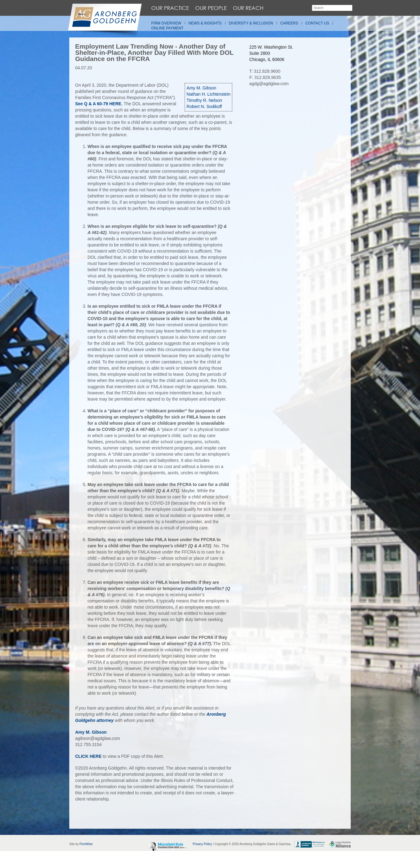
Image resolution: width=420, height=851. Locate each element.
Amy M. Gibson (201, 87)
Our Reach (248, 8)
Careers (289, 23)
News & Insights (204, 23)
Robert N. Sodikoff (204, 106)
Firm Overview (166, 23)
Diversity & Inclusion (251, 23)
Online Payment (167, 28)
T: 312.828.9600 (264, 71)
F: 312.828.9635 (265, 77)
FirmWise (85, 844)
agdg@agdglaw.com (269, 83)
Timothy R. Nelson (204, 100)
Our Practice (170, 8)
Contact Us (317, 23)
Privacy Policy (202, 844)
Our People (211, 8)
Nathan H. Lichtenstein (208, 94)
